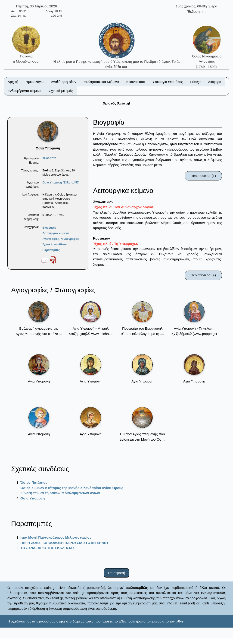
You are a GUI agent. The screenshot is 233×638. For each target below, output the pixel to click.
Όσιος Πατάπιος (33, 482)
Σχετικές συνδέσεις (54, 244)
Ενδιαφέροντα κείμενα (24, 91)
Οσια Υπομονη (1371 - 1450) (60, 182)
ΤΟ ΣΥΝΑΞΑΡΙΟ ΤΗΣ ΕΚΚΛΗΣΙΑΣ (47, 548)
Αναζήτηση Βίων (63, 82)
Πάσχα (195, 82)
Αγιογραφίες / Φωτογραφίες (60, 238)
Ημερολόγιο (35, 82)
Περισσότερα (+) (203, 176)
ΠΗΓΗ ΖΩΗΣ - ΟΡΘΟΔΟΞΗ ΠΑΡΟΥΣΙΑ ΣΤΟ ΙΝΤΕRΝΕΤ (64, 543)
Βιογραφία (49, 227)
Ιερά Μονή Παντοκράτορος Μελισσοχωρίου (55, 537)
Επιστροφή (116, 573)
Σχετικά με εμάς (61, 91)
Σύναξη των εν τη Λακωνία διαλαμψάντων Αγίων (60, 493)
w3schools (127, 621)
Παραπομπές (51, 250)
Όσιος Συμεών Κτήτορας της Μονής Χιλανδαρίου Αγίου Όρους (71, 488)
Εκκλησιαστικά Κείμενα (101, 82)
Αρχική (13, 82)
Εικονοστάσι (135, 82)
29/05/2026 (49, 158)
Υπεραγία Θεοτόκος (167, 82)
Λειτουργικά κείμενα (55, 233)
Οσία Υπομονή (32, 498)
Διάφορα (214, 82)
